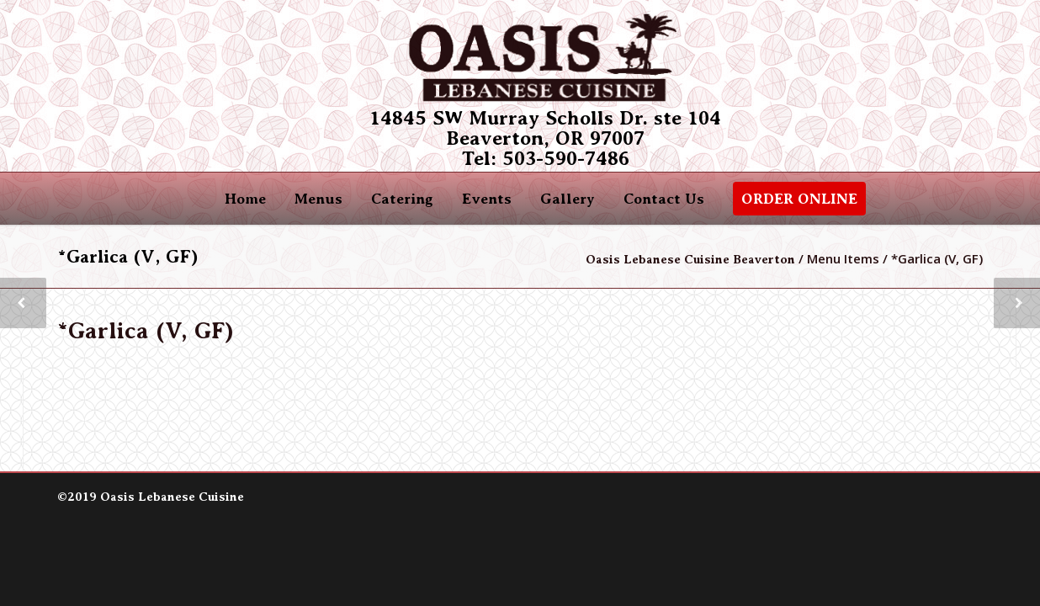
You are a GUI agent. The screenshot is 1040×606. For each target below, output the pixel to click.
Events (487, 198)
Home (245, 198)
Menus (318, 198)
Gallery (567, 198)
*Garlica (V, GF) (145, 330)
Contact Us (663, 198)
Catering (402, 198)
